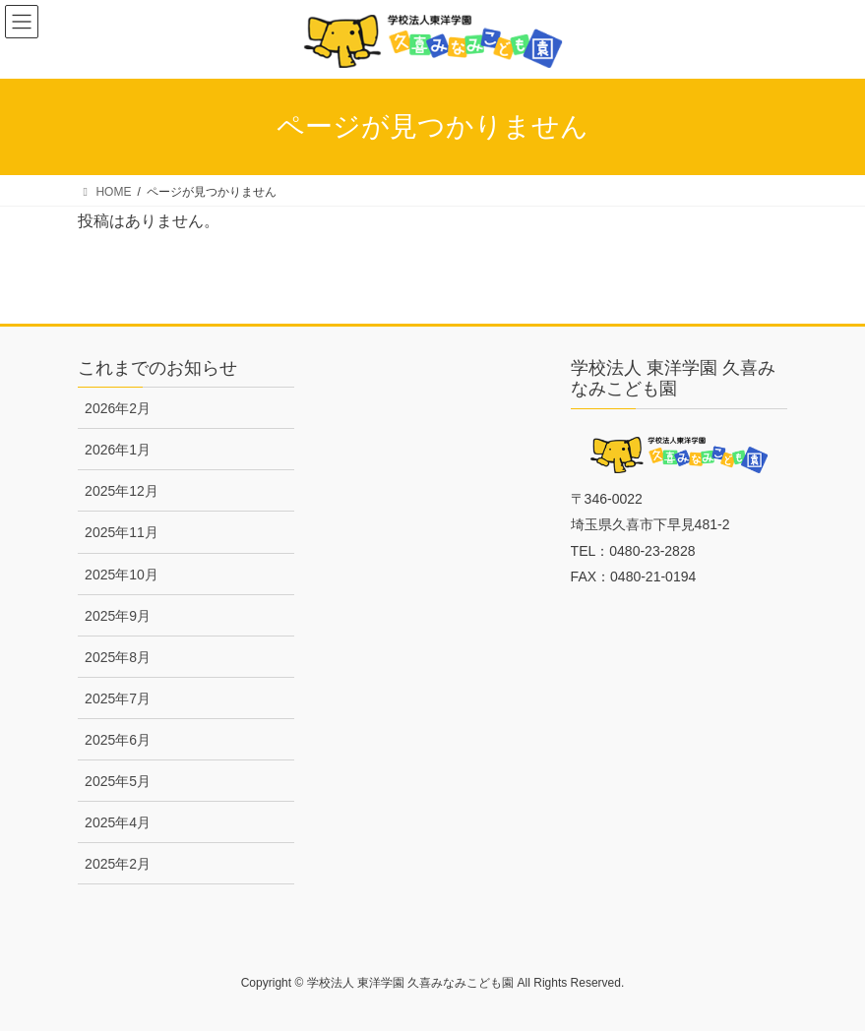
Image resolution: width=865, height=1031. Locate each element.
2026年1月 (118, 449)
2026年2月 (118, 408)
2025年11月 (121, 532)
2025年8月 (118, 657)
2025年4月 (118, 822)
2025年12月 (121, 491)
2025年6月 (118, 740)
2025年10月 (121, 574)
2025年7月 (118, 698)
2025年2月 (118, 864)
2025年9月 (118, 616)
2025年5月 (118, 781)
